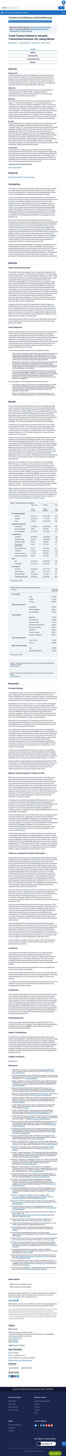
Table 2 (42, 498)
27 (27, 783)
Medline (21, 1073)
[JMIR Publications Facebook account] (41, 1425)
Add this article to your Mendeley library (20, 1360)
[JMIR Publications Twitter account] (38, 1425)
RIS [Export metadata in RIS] (9, 1358)
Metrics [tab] (33, 63)
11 (16, 207)
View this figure (15, 666)
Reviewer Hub (13, 1407)
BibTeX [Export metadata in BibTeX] (10, 1355)
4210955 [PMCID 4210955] (15, 1342)
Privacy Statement (14, 1425)
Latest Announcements (42, 1401)
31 (24, 830)
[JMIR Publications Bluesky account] (35, 1425)
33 (31, 892)
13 (16, 217)
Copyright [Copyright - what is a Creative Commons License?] (13, 1301)
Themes (37, 1407)
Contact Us (12, 1428)
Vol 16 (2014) (40, 28)
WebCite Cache (40, 1198)
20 (53, 234)
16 (18, 230)
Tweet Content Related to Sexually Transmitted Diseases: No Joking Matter (31, 38)
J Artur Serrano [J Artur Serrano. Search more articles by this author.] (25, 43)
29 (18, 825)
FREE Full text (50, 1071)
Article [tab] (33, 49)
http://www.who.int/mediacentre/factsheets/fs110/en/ (32, 1257)
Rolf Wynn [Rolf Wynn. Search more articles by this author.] (36, 43)
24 (13, 389)
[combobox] (33, 7)
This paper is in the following (30, 18)
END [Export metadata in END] (9, 1353)
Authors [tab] (33, 53)
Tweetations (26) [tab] (33, 59)
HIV (22, 177)
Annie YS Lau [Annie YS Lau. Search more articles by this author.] (46, 43)
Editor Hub (11, 1404)
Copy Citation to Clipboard (16, 1345)
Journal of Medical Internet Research (15, 13)
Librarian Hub (12, 1410)
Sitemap (11, 1431)
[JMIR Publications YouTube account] (46, 1425)
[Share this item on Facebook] (15, 1376)
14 (55, 224)
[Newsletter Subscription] (46, 1444)
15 (44, 226)
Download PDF (14, 1368)
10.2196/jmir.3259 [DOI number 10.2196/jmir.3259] (16, 1338)
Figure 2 (28, 496)
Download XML (26, 1368)
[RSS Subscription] (51, 1425)
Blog (36, 1413)
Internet (10, 177)
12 (48, 213)
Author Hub (12, 1401)
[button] (63, 2)
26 (47, 780)
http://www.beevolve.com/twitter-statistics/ (28, 1202)
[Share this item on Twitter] (12, 1376)
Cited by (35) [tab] (33, 56)
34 (33, 892)
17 (20, 230)
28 (39, 783)
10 (14, 207)
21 (15, 284)
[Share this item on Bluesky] (9, 1376)
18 (41, 230)
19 (51, 234)
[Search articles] (61, 7)
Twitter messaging (29, 177)
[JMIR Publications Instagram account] (49, 1425)
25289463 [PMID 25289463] (15, 1340)
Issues (36, 1410)
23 (42, 314)
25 (19, 449)
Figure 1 (31, 412)
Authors (37, 1404)
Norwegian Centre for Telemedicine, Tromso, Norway (29, 30)
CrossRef (15, 1073)
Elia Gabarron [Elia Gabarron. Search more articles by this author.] (13, 43)
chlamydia (17, 177)
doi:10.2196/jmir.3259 (15, 167)
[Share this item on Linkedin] (18, 1376)
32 (34, 860)
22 (52, 308)
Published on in (30, 28)
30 (22, 830)
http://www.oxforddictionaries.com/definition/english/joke (30, 1215)
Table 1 (10, 488)
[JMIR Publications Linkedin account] (43, 1425)
